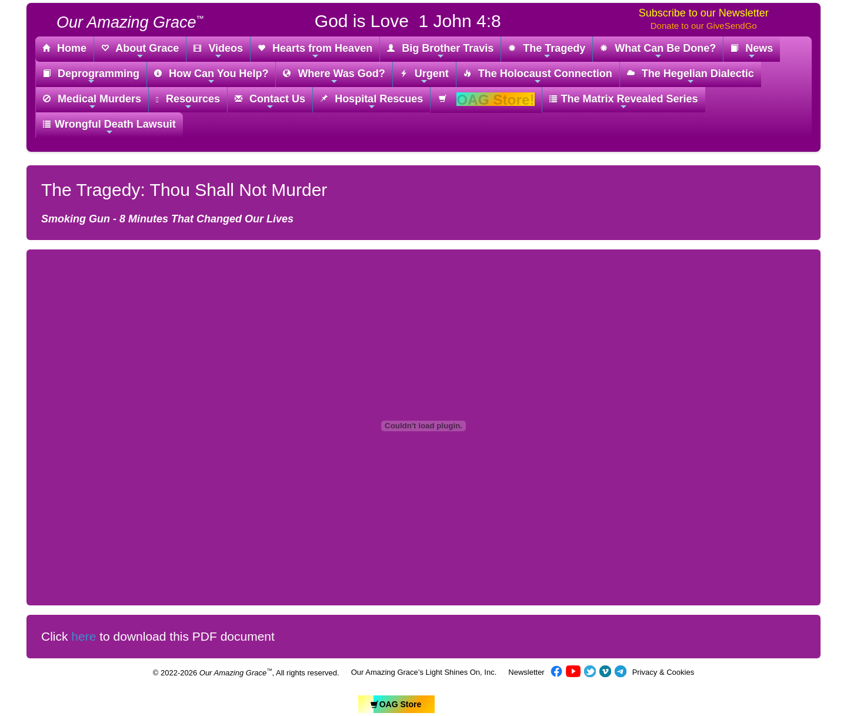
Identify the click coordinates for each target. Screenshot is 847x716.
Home (64, 48)
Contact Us (270, 102)
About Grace (140, 51)
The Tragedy (546, 51)
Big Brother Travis (440, 51)
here (83, 636)
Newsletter (526, 672)
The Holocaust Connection (537, 77)
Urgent (424, 77)
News (752, 51)
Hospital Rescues (371, 102)
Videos (218, 51)
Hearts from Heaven (315, 51)
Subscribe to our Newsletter (704, 13)
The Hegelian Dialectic (690, 77)
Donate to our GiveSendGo (704, 26)
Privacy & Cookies (663, 672)
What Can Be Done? (658, 51)
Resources (188, 102)
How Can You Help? (211, 77)
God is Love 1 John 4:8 (408, 21)
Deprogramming (91, 77)
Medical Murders (92, 102)
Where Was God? (334, 77)
